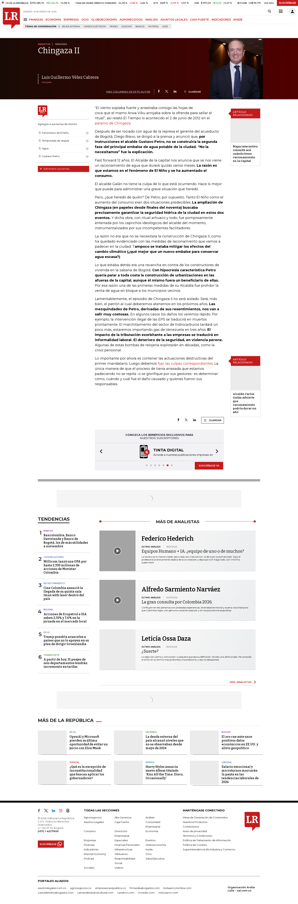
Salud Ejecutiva (155, 858)
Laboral (227, 762)
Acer (165, 26)
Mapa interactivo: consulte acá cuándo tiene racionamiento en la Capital (245, 154)
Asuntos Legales (94, 822)
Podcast (89, 858)
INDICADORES (221, 19)
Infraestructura (123, 849)
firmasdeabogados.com (145, 888)
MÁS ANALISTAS (241, 682)
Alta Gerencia (123, 817)
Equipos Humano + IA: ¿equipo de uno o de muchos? (193, 551)
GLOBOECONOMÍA (104, 19)
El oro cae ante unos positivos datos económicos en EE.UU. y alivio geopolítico (240, 742)
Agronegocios (92, 817)
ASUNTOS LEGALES (173, 19)
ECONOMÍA (53, 19)
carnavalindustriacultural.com (95, 892)
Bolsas (48, 609)
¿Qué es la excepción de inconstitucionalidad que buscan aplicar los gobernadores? (88, 772)
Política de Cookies (195, 844)
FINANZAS (36, 19)
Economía (152, 831)
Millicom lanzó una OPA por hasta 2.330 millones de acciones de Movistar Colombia (65, 567)
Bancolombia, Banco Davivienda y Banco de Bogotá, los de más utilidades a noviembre (66, 540)
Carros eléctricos (95, 26)
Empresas (90, 840)
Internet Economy (95, 853)
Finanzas (89, 844)
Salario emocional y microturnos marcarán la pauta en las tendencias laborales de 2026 (240, 774)
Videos (119, 867)
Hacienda (151, 732)
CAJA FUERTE (199, 19)
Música (150, 762)
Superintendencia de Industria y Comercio (209, 849)
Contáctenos (191, 826)
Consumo (90, 831)
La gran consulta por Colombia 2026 (177, 602)
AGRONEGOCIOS (131, 19)
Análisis (150, 817)
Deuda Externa (71, 26)
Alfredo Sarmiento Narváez (181, 589)
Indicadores (91, 849)
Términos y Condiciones (197, 835)
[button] (100, 452)
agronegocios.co (80, 888)
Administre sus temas (54, 168)
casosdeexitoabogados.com (56, 892)
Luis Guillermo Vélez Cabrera (70, 77)
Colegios (126, 26)
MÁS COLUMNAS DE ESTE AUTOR (128, 91)
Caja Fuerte (122, 822)
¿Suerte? (150, 651)
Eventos (150, 840)
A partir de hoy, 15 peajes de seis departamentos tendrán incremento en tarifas (65, 663)
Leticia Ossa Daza (166, 638)
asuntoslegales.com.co (52, 888)
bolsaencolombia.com (177, 888)
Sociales (89, 867)
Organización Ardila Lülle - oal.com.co (241, 889)
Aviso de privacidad (195, 831)
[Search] (269, 11)
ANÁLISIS (151, 19)
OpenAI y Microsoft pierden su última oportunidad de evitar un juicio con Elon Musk (89, 742)
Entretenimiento (54, 583)
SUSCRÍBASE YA (209, 465)
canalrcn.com (125, 892)
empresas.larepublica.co (110, 888)
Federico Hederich (168, 538)
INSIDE (238, 19)
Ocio (149, 853)
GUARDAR (192, 91)
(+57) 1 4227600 (48, 831)
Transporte (51, 655)
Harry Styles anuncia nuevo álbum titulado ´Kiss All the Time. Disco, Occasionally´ (164, 772)
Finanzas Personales (127, 844)
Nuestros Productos (195, 822)
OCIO (85, 19)
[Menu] (26, 19)
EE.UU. (47, 632)
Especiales (121, 840)
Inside (149, 849)
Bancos (140, 26)
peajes (114, 26)
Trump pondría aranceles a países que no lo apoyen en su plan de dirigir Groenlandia (66, 640)
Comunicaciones (54, 557)
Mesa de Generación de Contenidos (205, 817)
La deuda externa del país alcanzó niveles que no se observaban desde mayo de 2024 (165, 742)
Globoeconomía (156, 844)
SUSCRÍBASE (287, 3)
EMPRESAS (71, 19)
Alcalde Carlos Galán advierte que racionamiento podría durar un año (244, 403)
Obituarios (121, 853)
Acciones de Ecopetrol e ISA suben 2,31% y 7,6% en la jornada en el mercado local (65, 617)
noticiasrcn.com (168, 892)
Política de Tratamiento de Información (207, 840)
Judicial (74, 762)
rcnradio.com (146, 892)
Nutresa (153, 26)
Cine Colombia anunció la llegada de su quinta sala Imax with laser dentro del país (64, 593)
